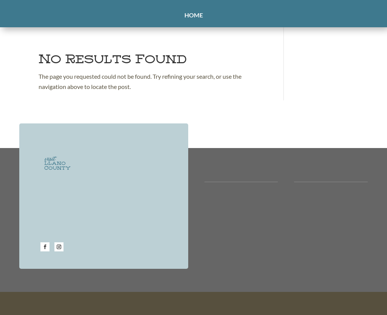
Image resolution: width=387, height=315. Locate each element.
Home (193, 15)
